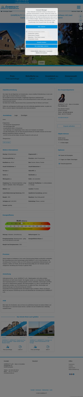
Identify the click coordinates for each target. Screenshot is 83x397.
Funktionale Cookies (33, 33)
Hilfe (53, 22)
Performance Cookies (33, 35)
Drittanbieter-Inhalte (33, 39)
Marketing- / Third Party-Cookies (36, 37)
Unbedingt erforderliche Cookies (36, 31)
